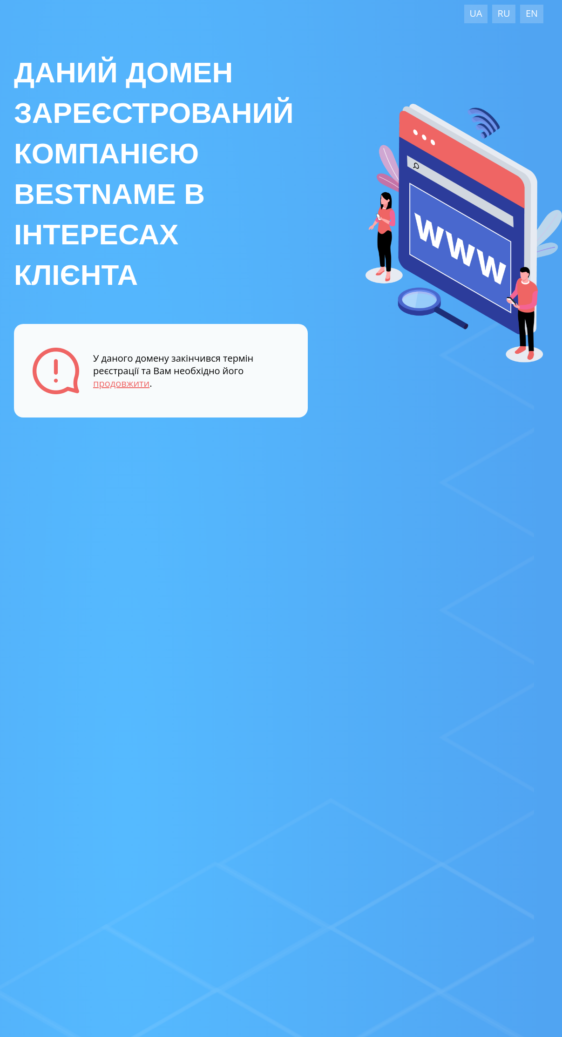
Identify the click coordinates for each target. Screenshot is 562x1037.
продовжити (121, 383)
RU (504, 13)
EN (532, 13)
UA (475, 13)
